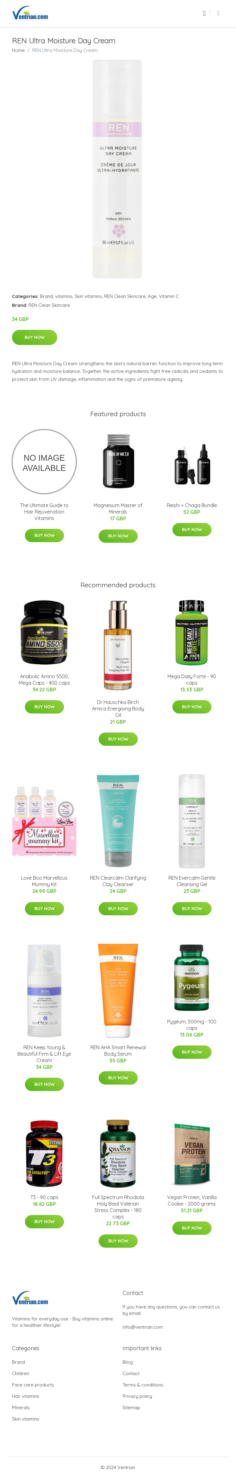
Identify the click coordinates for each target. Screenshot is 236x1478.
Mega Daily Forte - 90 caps (191, 679)
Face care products (33, 1385)
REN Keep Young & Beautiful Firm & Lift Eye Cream (44, 1053)
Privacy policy (137, 1396)
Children (20, 1373)
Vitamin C (169, 296)
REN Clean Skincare (125, 296)
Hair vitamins (25, 1396)
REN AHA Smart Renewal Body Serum (118, 1050)
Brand (46, 296)
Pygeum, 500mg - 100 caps (191, 1025)
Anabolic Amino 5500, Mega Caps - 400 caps (44, 679)
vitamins (64, 296)
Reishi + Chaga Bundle (192, 505)
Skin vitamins (88, 296)
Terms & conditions (143, 1385)
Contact (131, 1373)
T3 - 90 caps (44, 1197)
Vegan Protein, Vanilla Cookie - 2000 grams (192, 1200)
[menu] (219, 13)
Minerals (21, 1407)
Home (18, 50)
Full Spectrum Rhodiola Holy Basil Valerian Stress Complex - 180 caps (118, 1207)
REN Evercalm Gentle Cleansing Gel (191, 881)
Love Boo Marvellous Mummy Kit (44, 881)
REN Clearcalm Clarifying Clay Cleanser (118, 881)
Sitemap (131, 1407)
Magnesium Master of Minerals (118, 508)
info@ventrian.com (143, 1327)
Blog (128, 1362)
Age (152, 296)
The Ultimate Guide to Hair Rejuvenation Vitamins (44, 511)
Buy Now (35, 337)
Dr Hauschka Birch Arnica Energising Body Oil (118, 708)
